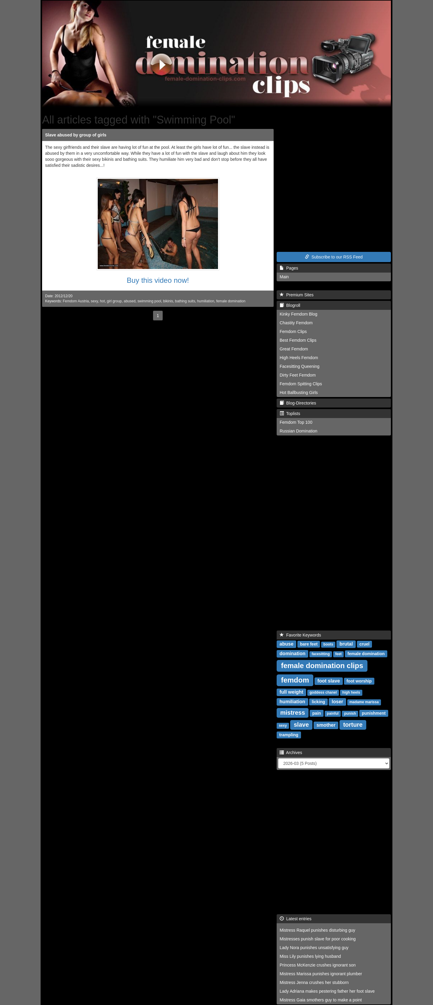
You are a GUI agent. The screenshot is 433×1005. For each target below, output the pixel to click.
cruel (364, 644)
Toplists (290, 413)
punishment (373, 713)
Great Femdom (294, 349)
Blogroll (290, 305)
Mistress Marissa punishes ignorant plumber (321, 973)
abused (130, 301)
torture (352, 724)
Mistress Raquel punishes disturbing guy (317, 930)
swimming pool (149, 301)
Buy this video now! (158, 280)
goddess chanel (323, 692)
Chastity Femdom (296, 322)
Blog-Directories (298, 403)
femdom (295, 680)
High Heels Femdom (299, 357)
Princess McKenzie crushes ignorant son (318, 965)
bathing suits (185, 301)
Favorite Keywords (300, 635)
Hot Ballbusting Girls (299, 392)
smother (326, 725)
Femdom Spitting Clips (301, 383)
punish (350, 713)
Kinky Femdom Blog (298, 314)
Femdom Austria (76, 301)
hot (102, 301)
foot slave (329, 680)
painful (333, 713)
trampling (288, 734)
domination (293, 653)
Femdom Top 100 (296, 422)
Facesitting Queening (299, 366)
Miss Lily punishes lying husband (310, 956)
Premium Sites (297, 294)
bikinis (168, 301)
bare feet (309, 644)
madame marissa (364, 702)
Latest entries (296, 918)
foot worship (359, 681)
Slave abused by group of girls (75, 135)
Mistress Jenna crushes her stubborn (314, 982)
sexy (94, 301)
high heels (351, 692)
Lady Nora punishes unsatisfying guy (314, 947)
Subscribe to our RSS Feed (334, 257)
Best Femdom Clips (298, 340)
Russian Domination (298, 431)
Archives (291, 752)
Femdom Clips (293, 331)
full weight (291, 692)
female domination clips (322, 665)
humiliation (205, 301)
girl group (114, 301)
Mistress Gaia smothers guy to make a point (321, 999)
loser (337, 701)
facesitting (321, 654)
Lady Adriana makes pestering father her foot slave (327, 991)
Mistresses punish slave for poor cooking (318, 938)
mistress (292, 712)
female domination (230, 301)
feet (338, 654)
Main (284, 276)
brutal (346, 643)
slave (301, 724)
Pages (289, 268)
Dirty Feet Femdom (298, 375)
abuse (286, 643)
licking (318, 701)
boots (328, 644)
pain (316, 713)
